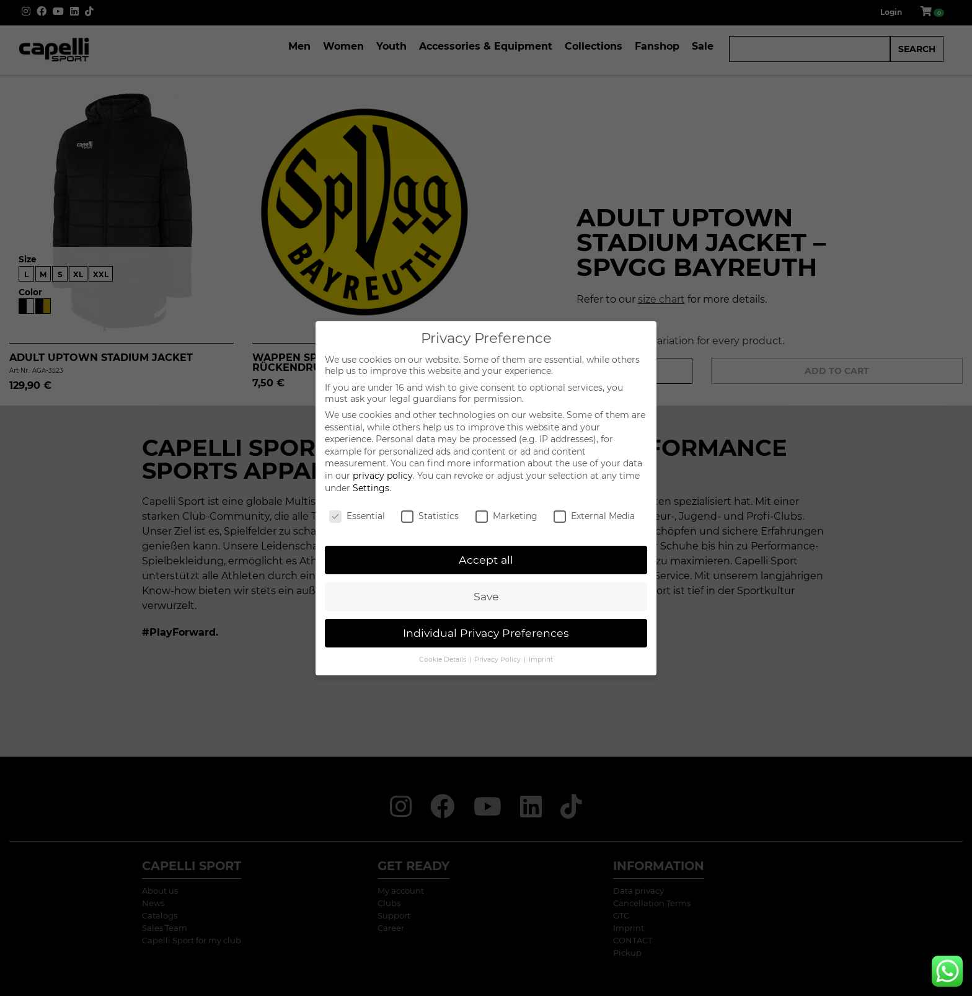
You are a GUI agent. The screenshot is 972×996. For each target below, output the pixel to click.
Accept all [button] (486, 559)
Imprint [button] (541, 660)
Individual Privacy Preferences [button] (486, 632)
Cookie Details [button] (443, 660)
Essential (357, 516)
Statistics (430, 516)
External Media (594, 516)
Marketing (506, 516)
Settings (371, 488)
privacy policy (383, 475)
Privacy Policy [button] (498, 660)
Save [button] (486, 596)
